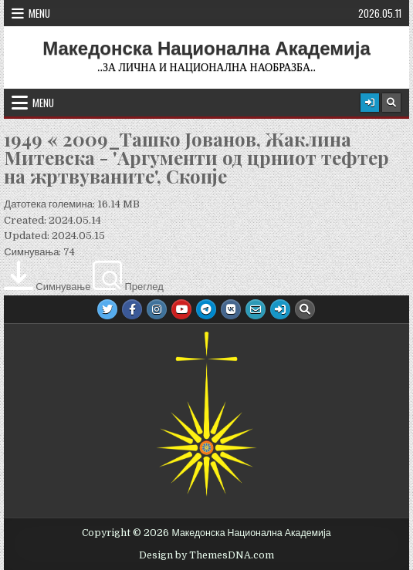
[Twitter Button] (107, 309)
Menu (39, 13)
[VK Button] (231, 309)
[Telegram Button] (206, 309)
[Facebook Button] (132, 309)
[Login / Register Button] (370, 102)
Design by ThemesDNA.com (206, 555)
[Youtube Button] (181, 309)
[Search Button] (391, 102)
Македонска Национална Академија (206, 48)
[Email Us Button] (255, 309)
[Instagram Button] (157, 309)
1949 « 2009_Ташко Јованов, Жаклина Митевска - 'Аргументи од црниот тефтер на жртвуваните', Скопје (196, 157)
